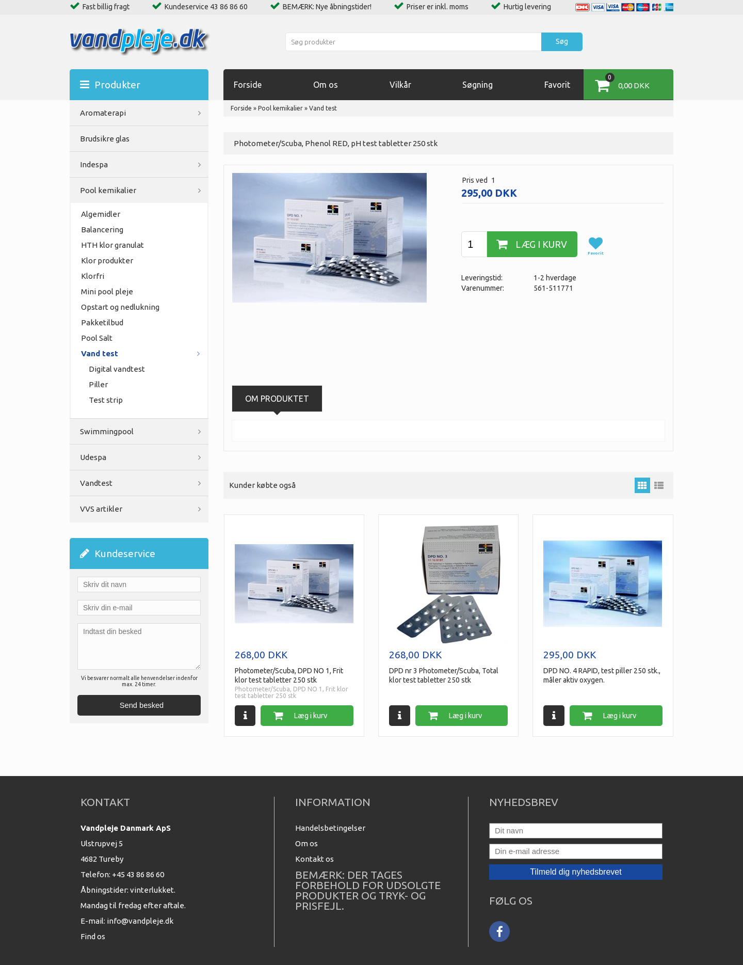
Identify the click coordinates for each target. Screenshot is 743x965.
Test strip (106, 400)
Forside (248, 84)
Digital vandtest (117, 369)
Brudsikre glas (105, 138)
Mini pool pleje (107, 291)
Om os (325, 84)
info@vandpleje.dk (140, 920)
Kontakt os (314, 859)
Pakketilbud (102, 322)
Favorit (557, 84)
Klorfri (92, 276)
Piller (98, 384)
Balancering (102, 229)
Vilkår (400, 84)
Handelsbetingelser (330, 828)
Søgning (477, 84)
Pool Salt (96, 338)
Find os (92, 936)
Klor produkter (107, 260)
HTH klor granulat (112, 245)
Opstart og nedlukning (120, 307)
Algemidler (100, 214)
